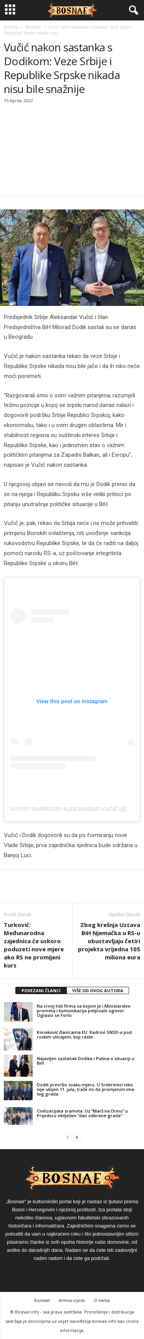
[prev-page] (67, 1137)
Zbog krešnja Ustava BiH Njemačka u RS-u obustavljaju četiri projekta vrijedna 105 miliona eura (109, 941)
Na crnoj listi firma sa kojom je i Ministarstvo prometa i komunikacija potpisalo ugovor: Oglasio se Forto (84, 1010)
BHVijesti (33, 27)
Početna (11, 27)
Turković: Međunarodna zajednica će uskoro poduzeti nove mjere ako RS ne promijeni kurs (34, 945)
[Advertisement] (72, 150)
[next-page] (77, 1137)
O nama (102, 1300)
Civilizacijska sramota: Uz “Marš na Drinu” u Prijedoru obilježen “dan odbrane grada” (82, 1113)
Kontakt (42, 1300)
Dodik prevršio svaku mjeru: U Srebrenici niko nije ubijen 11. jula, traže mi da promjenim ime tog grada (85, 1089)
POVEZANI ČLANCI (41, 990)
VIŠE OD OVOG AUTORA (97, 990)
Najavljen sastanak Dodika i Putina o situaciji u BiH (85, 1060)
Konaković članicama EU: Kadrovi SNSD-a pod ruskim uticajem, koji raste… (84, 1034)
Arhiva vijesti (72, 1300)
